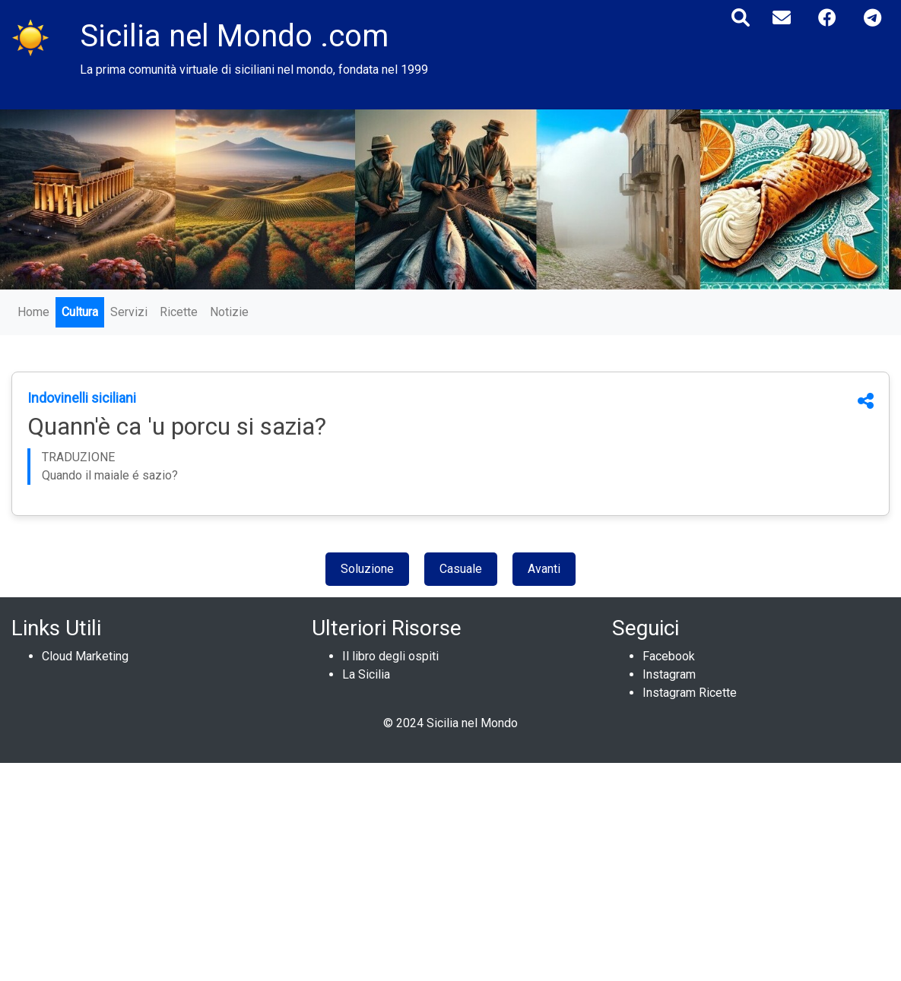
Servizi (129, 312)
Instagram (669, 674)
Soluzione (367, 569)
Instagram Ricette (689, 692)
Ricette (179, 312)
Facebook (668, 656)
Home (33, 312)
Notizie (229, 312)
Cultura (80, 312)
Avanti (544, 569)
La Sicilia (366, 674)
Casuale (460, 569)
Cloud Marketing (85, 656)
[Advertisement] (450, 869)
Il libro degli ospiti (390, 656)
